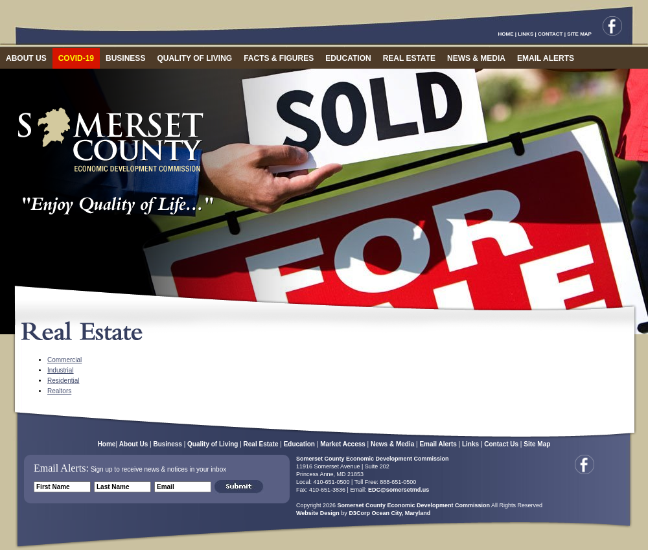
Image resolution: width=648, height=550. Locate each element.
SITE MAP (579, 34)
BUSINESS (125, 58)
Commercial (64, 359)
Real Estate (261, 444)
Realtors (59, 391)
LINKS (525, 34)
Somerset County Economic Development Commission (372, 458)
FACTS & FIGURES (279, 58)
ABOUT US (26, 58)
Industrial (60, 370)
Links (470, 444)
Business (167, 444)
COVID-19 (76, 58)
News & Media (392, 444)
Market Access (342, 444)
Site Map (537, 444)
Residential (63, 380)
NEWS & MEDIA (476, 58)
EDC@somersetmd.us (397, 490)
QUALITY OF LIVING (194, 58)
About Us (133, 444)
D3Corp (359, 513)
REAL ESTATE (409, 58)
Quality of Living (212, 444)
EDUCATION (348, 58)
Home (107, 444)
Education (299, 444)
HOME (506, 34)
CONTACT (550, 34)
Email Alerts (437, 444)
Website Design (318, 513)
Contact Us (501, 444)
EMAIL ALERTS (545, 58)
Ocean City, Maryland (400, 513)
